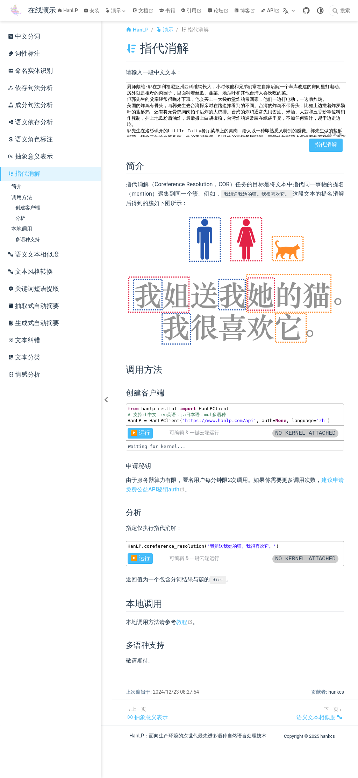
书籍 (167, 10)
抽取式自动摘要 (33, 305)
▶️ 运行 (140, 433)
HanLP (67, 10)
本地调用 (21, 229)
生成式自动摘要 (33, 323)
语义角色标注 (30, 139)
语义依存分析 (30, 122)
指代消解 (24, 173)
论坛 (218, 10)
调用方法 (21, 197)
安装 (92, 10)
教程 (184, 622)
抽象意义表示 (30, 156)
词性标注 (24, 53)
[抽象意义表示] (147, 713)
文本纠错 (24, 340)
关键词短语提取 (33, 288)
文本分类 (24, 357)
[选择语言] (289, 10)
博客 (245, 10)
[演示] (115, 10)
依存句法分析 (30, 87)
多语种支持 (27, 240)
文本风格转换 (30, 271)
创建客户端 (27, 208)
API (271, 10)
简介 (16, 186)
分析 (20, 218)
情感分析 (24, 374)
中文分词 (24, 36)
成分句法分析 (30, 104)
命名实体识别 (30, 70)
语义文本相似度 (33, 254)
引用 (192, 10)
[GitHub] (306, 10)
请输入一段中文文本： (154, 72)
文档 (144, 10)
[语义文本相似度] (319, 713)
